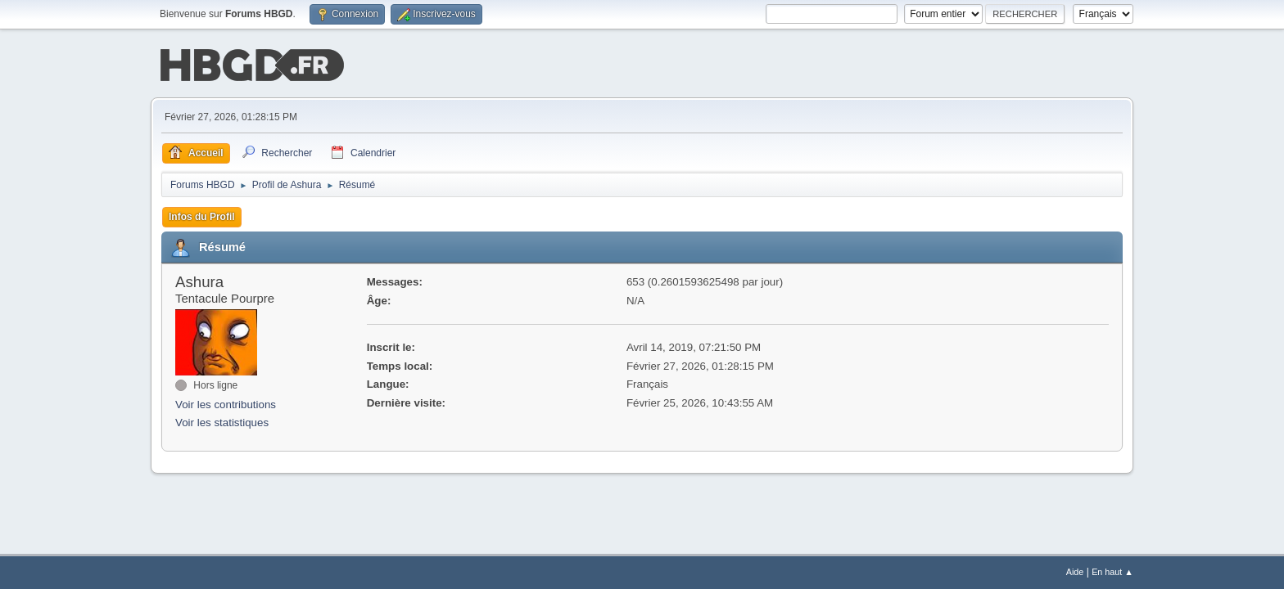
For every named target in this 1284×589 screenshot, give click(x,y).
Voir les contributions (225, 403)
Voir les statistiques (222, 422)
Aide (1075, 572)
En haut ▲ (1112, 572)
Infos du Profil (202, 215)
